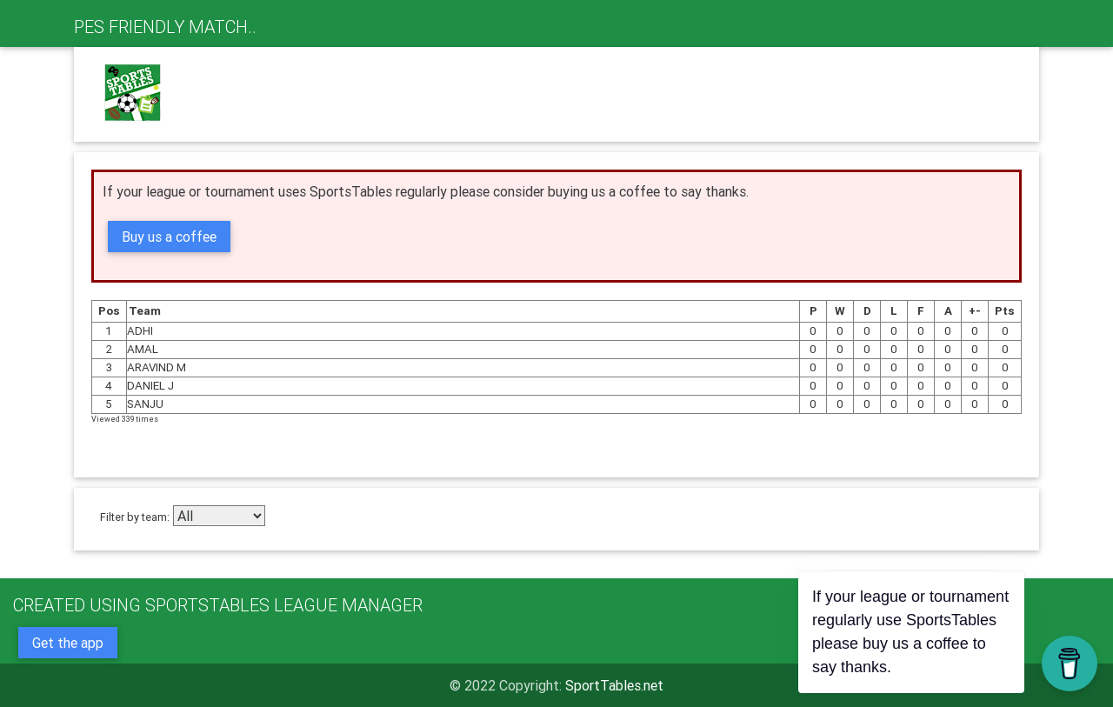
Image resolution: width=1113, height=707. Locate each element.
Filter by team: (135, 517)
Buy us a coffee (169, 236)
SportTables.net (614, 685)
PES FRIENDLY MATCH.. (165, 26)
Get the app (67, 642)
